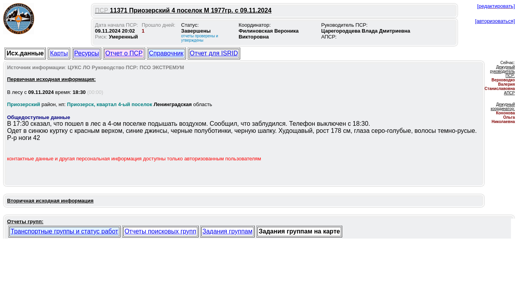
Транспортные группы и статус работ (64, 231)
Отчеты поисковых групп (160, 231)
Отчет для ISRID (214, 53)
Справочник (166, 53)
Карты (59, 53)
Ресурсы (86, 53)
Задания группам (227, 231)
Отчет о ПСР (123, 53)
